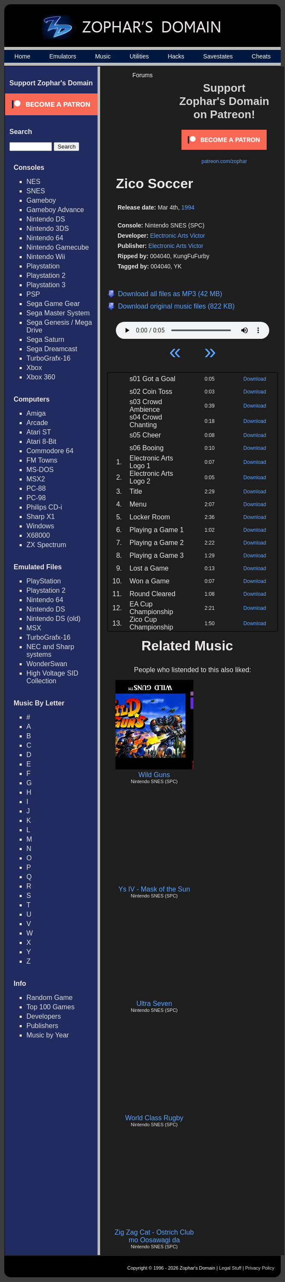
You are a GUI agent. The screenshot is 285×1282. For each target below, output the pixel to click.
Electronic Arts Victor (177, 235)
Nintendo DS (45, 219)
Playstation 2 (46, 275)
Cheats (261, 56)
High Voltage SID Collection (52, 677)
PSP (33, 294)
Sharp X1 (40, 516)
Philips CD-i (44, 507)
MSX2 (35, 479)
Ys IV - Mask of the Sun (154, 889)
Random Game (49, 997)
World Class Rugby (154, 1118)
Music (103, 56)
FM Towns (42, 460)
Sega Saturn (45, 339)
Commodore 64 (49, 451)
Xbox (34, 367)
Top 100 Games (50, 1007)
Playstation (43, 266)
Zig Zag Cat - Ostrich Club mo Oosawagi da (154, 1236)
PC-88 (36, 488)
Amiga (36, 413)
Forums (142, 75)
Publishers (42, 1025)
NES (33, 181)
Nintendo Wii (45, 256)
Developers (43, 1016)
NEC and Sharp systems (50, 650)
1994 (187, 207)
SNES (35, 191)
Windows (40, 526)
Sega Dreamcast (51, 349)
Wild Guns (154, 774)
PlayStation (43, 581)
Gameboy (41, 200)
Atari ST (38, 432)
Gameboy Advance (55, 209)
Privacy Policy (259, 1267)
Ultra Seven (154, 1003)
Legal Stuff (230, 1267)
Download (254, 379)
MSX (33, 628)
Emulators (62, 56)
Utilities (139, 56)
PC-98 (36, 497)
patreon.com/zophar (224, 161)
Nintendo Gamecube (57, 247)
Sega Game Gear (53, 303)
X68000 (38, 535)
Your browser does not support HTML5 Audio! (192, 328)
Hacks (176, 56)
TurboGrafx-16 (48, 358)
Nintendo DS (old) (53, 618)
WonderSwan (46, 663)
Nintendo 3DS (47, 228)
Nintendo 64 (44, 238)
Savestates (218, 56)
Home (22, 56)
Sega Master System (58, 313)
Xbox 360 (40, 377)
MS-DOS (40, 469)
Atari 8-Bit (41, 441)
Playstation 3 (46, 284)
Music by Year (47, 1035)
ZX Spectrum (46, 544)
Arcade (37, 422)
